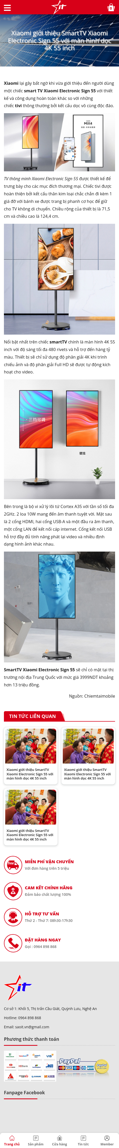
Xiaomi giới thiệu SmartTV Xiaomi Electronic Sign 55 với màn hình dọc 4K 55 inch (30, 774)
